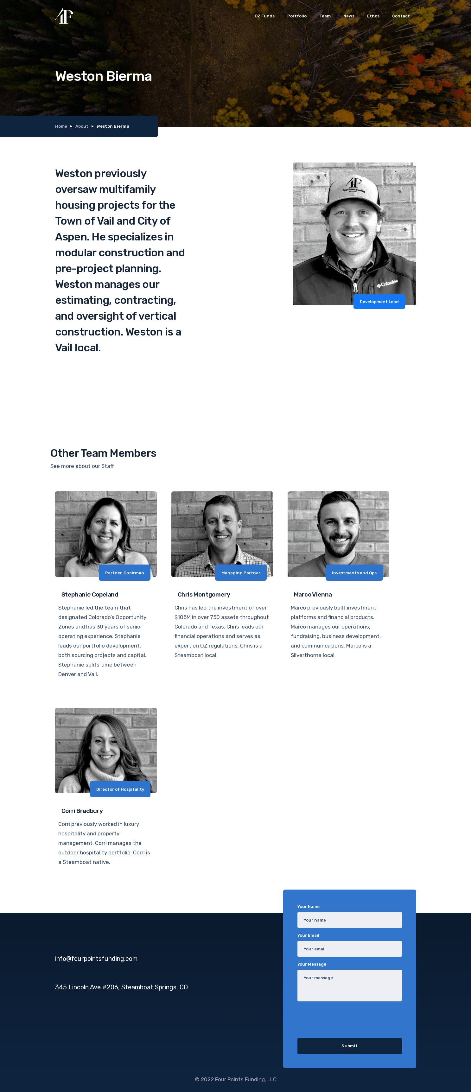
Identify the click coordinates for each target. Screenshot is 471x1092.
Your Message (311, 964)
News (348, 16)
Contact (401, 16)
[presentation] (345, 1018)
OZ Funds (265, 16)
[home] (64, 16)
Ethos (373, 16)
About (81, 126)
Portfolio (297, 16)
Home (61, 126)
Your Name (308, 906)
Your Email (308, 935)
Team (325, 16)
